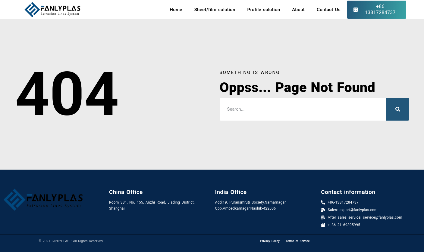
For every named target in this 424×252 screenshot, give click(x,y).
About (298, 9)
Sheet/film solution (214, 9)
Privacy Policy (270, 241)
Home (176, 9)
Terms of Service (298, 241)
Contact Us (329, 9)
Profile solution (263, 9)
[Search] (397, 109)
